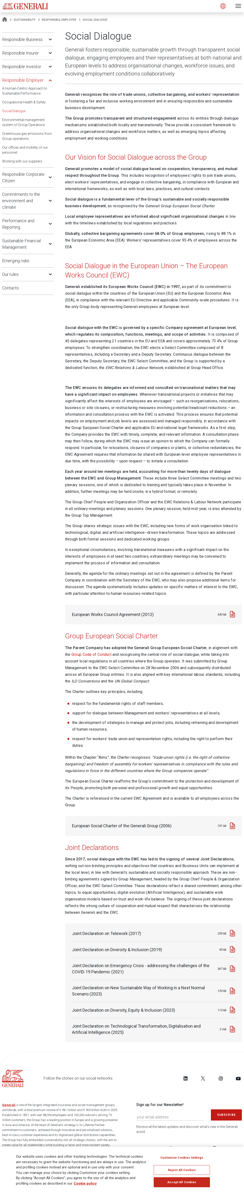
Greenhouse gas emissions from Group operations (27, 136)
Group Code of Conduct (91, 654)
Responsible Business (22, 39)
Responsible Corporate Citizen (23, 177)
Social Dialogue (13, 111)
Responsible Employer (59, 19)
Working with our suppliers (22, 161)
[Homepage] (4, 19)
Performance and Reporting (18, 224)
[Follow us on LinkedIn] (185, 1078)
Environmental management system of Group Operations (23, 122)
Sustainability (25, 19)
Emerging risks (15, 260)
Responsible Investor (21, 66)
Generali (8, 1105)
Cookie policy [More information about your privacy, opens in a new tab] (85, 1183)
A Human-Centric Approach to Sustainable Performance (24, 90)
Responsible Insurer (20, 53)
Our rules (10, 274)
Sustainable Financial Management (21, 244)
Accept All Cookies (181, 1182)
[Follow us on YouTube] (238, 1078)
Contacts (10, 287)
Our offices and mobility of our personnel (25, 150)
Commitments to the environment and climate (21, 201)
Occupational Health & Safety (24, 102)
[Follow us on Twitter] (203, 1078)
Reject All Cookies (182, 1170)
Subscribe (226, 1114)
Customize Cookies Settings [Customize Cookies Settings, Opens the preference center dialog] (181, 1157)
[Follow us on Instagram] (220, 1078)
